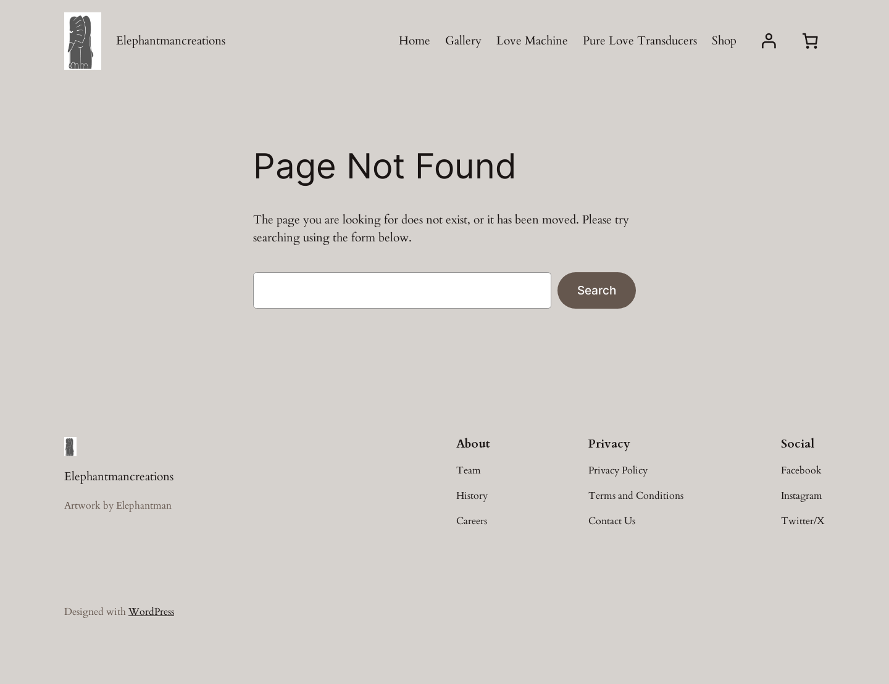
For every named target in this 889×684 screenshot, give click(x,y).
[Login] (768, 41)
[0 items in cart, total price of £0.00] (810, 41)
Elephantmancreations (170, 41)
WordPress (151, 612)
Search (596, 290)
